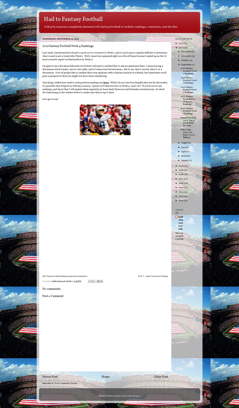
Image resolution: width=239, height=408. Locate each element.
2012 (181, 200)
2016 (181, 183)
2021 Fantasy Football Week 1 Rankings (189, 111)
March (184, 155)
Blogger (136, 395)
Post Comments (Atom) (66, 383)
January (185, 160)
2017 (181, 178)
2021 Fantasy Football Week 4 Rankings (189, 71)
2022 (181, 43)
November (186, 56)
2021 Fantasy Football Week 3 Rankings (189, 80)
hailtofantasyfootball (181, 223)
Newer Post (50, 377)
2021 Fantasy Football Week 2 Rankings (189, 90)
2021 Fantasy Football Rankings (55, 276)
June (183, 147)
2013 (181, 196)
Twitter (87, 66)
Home (106, 377)
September (186, 64)
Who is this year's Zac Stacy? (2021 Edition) (188, 133)
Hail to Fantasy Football (73, 19)
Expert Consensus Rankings (157, 276)
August (184, 142)
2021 (181, 47)
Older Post (161, 377)
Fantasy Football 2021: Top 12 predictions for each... (188, 121)
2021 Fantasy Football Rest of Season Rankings (188, 100)
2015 (181, 187)
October (185, 60)
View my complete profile (179, 236)
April (184, 151)
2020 (181, 165)
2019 (181, 170)
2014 (181, 192)
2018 (181, 174)
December (186, 51)
